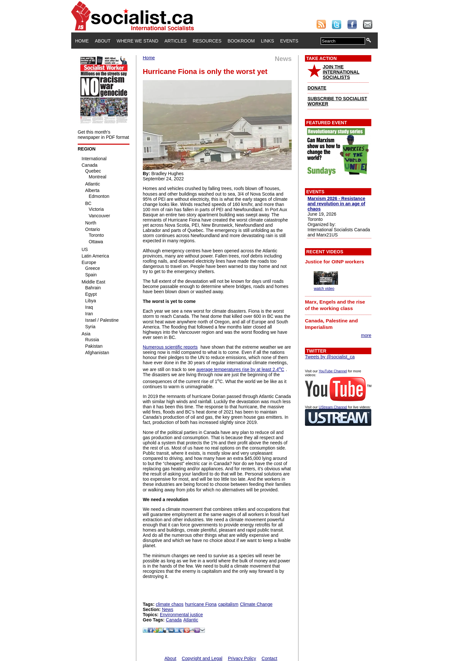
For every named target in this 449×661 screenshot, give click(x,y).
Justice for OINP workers (334, 261)
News (167, 609)
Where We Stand (137, 40)
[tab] (338, 261)
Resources (207, 40)
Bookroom (241, 40)
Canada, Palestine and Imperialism (331, 324)
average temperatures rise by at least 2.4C (240, 369)
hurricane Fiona (201, 604)
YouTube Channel (333, 371)
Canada (174, 619)
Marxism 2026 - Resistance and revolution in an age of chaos (336, 203)
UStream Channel (333, 407)
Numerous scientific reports (170, 347)
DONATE (317, 87)
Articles (175, 40)
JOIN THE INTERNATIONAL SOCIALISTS (341, 72)
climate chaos (170, 604)
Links (267, 40)
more (366, 335)
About (102, 40)
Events (289, 40)
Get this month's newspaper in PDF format (103, 134)
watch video (324, 288)
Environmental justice (181, 614)
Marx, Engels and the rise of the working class (335, 305)
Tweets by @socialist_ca (330, 356)
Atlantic (190, 619)
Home (82, 40)
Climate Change (256, 604)
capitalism (228, 604)
